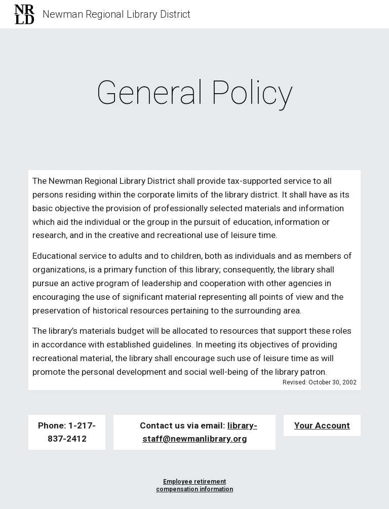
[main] (194, 93)
